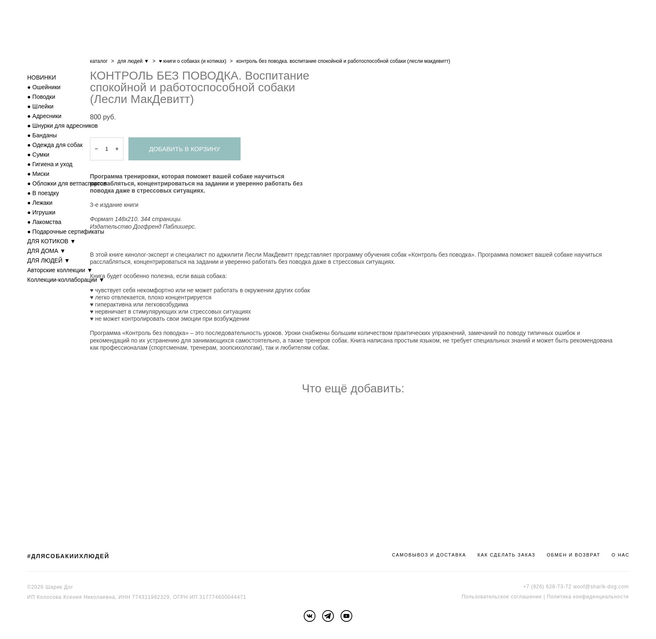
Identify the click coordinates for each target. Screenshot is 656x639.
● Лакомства (44, 222)
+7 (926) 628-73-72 (547, 587)
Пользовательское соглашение (501, 597)
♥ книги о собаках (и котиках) (192, 61)
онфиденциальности (602, 597)
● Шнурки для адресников (62, 125)
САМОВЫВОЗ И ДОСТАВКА (429, 554)
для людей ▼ (133, 61)
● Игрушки (41, 212)
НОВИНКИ (41, 77)
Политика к (561, 597)
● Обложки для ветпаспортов (66, 183)
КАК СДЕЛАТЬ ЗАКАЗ (506, 554)
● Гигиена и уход (49, 164)
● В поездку (43, 193)
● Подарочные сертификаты (65, 231)
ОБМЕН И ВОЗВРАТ (573, 554)
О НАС (621, 554)
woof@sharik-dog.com (601, 587)
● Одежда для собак (54, 145)
